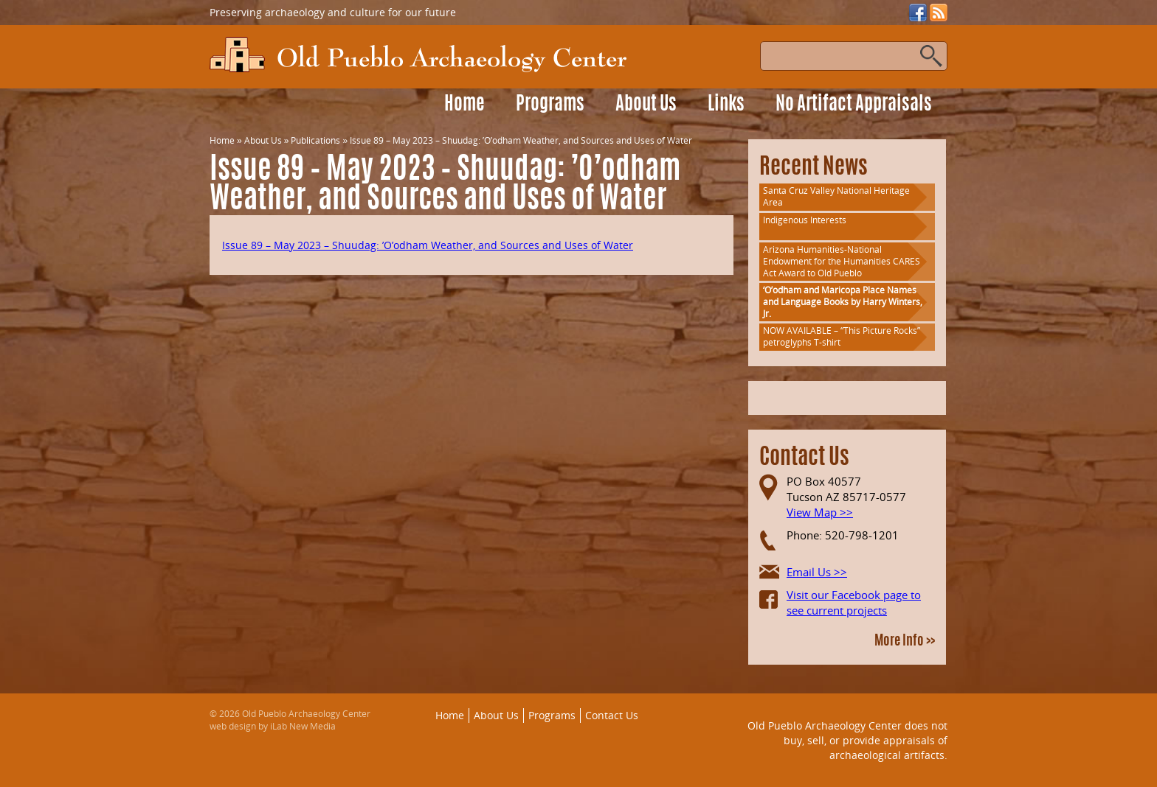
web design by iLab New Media (273, 726)
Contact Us (611, 715)
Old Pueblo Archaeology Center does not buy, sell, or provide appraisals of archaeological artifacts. (847, 739)
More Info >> (904, 641)
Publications (315, 140)
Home (464, 105)
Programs (550, 105)
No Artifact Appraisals (854, 105)
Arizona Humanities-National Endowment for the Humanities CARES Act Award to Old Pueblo (841, 261)
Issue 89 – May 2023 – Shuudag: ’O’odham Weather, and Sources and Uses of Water (427, 245)
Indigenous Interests (804, 220)
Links (726, 105)
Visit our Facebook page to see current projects (854, 602)
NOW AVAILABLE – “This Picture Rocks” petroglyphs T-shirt (841, 336)
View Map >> (820, 512)
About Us (646, 105)
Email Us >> (817, 571)
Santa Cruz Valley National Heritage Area (836, 196)
